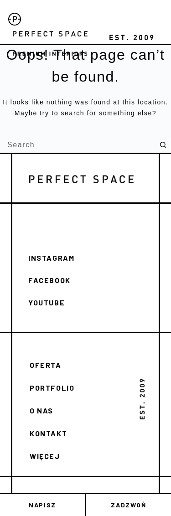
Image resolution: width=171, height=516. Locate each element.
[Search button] (163, 145)
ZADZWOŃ (128, 505)
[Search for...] (77, 145)
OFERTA (46, 365)
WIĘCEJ (45, 456)
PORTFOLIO (52, 387)
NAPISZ (42, 505)
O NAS (41, 410)
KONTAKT (48, 433)
